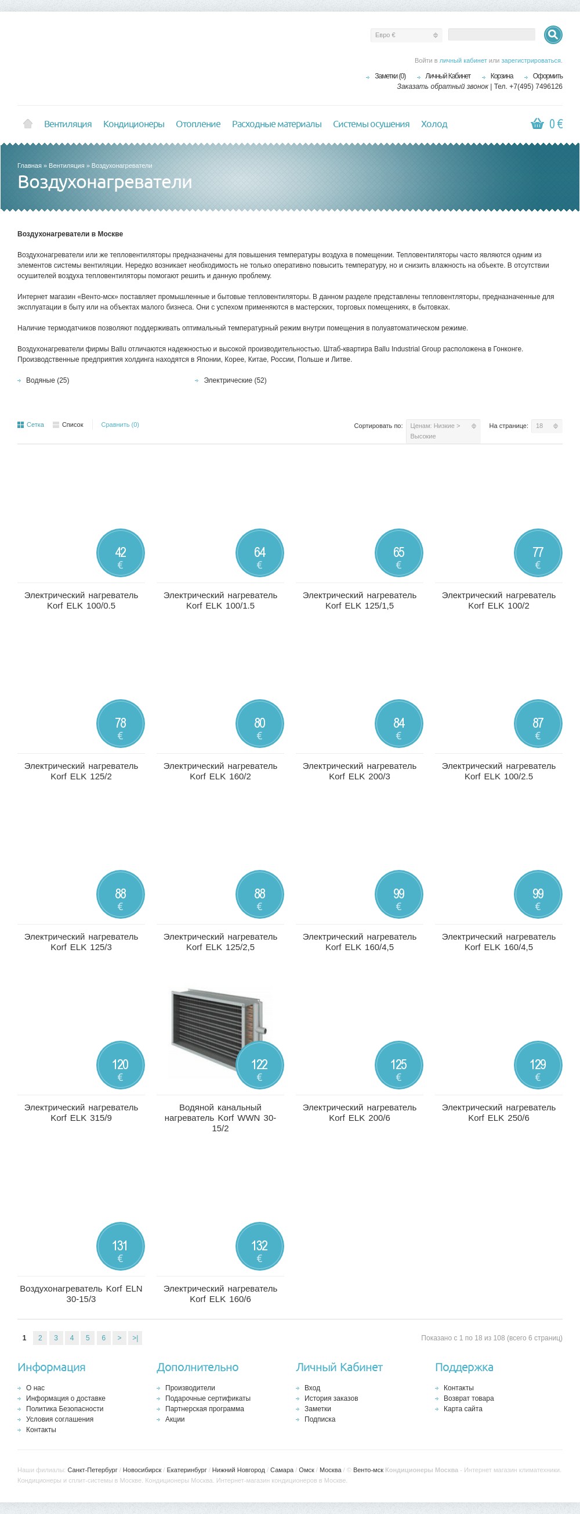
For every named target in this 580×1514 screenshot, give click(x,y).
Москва (331, 1469)
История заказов (331, 1398)
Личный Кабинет (448, 76)
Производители (190, 1388)
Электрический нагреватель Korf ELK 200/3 (360, 771)
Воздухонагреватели (122, 165)
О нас (35, 1388)
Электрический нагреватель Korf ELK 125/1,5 (360, 600)
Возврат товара (469, 1398)
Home (27, 124)
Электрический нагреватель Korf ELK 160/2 (221, 771)
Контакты (41, 1430)
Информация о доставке (66, 1398)
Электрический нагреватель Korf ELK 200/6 (360, 1112)
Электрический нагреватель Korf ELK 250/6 (499, 1112)
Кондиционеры (133, 124)
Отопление (198, 124)
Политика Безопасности (64, 1409)
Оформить (548, 76)
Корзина (502, 76)
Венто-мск (368, 1469)
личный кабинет (463, 60)
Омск (306, 1469)
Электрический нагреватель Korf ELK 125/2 (81, 771)
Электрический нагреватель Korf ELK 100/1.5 (221, 600)
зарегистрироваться (531, 60)
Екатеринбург (186, 1469)
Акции (175, 1419)
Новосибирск (142, 1469)
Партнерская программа (204, 1409)
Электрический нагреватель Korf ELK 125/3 (81, 942)
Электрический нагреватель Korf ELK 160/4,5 (360, 942)
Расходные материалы (276, 124)
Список (68, 424)
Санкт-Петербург (92, 1469)
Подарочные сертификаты (208, 1398)
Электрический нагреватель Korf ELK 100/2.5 (499, 771)
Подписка (319, 1419)
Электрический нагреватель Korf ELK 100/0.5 (81, 600)
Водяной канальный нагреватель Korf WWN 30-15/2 (221, 1117)
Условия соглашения (59, 1419)
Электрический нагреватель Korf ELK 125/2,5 (221, 942)
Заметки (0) (390, 76)
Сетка (30, 424)
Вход (312, 1388)
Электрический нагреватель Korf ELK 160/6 (221, 1293)
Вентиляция (68, 124)
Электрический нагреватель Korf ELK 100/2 (499, 600)
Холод (434, 124)
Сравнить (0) (121, 424)
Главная (29, 165)
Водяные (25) (48, 380)
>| (135, 1338)
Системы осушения (371, 124)
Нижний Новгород (238, 1469)
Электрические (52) (235, 380)
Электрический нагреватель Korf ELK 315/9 (81, 1112)
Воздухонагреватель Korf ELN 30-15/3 (81, 1293)
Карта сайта (463, 1409)
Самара (281, 1469)
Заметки (317, 1409)
